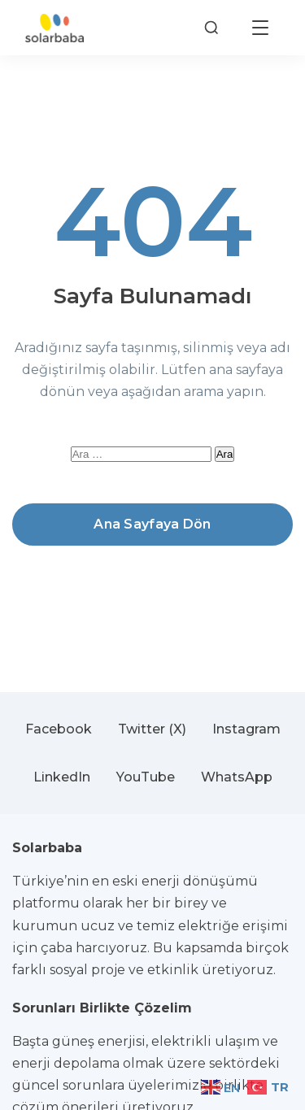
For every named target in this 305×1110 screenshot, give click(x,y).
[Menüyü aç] (260, 27)
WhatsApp (236, 777)
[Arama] (211, 27)
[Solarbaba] (54, 28)
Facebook (58, 729)
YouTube (145, 777)
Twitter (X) (152, 729)
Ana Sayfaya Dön (152, 524)
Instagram (246, 729)
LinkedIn (61, 777)
